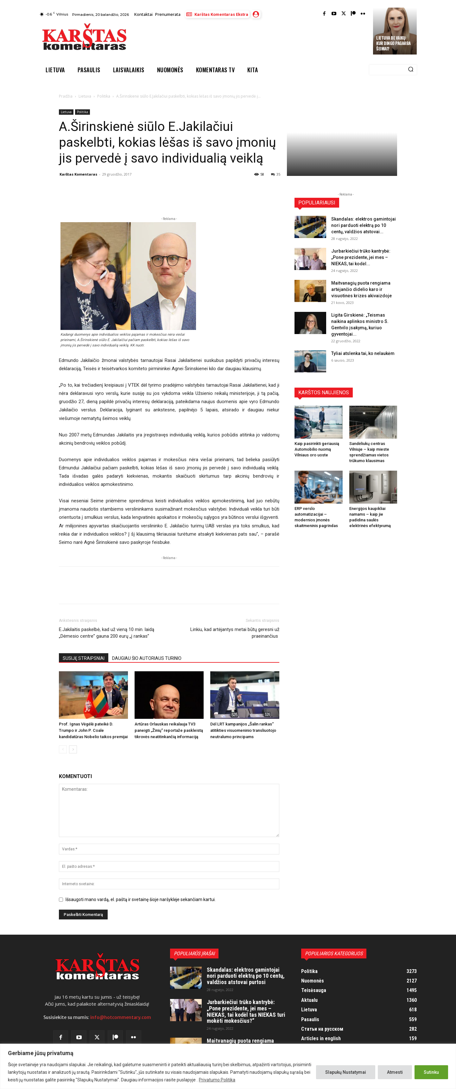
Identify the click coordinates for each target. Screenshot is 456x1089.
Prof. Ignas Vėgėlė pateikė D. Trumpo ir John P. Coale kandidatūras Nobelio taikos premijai (93, 730)
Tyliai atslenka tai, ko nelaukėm (363, 353)
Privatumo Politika (217, 1079)
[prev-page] (63, 749)
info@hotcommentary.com (120, 1017)
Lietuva (85, 96)
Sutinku (431, 1072)
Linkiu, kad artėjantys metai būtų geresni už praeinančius (234, 633)
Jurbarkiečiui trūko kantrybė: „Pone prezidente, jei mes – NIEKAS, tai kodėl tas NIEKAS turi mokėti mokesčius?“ (246, 1011)
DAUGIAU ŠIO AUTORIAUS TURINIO (146, 658)
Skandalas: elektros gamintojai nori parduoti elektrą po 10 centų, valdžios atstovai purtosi (246, 976)
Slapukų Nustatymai (345, 1072)
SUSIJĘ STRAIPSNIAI (83, 658)
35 (275, 174)
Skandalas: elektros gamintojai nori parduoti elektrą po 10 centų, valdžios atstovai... (363, 225)
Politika (103, 96)
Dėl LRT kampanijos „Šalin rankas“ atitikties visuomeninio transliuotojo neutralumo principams (243, 730)
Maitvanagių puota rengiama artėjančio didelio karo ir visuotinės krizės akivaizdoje (361, 289)
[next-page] (73, 749)
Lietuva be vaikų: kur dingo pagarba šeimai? (393, 43)
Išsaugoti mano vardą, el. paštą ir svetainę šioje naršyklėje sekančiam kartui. (141, 899)
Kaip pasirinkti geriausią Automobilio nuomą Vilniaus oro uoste (316, 449)
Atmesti (395, 1072)
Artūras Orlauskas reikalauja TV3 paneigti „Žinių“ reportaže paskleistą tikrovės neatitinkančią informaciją (169, 730)
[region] (228, 1066)
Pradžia (66, 96)
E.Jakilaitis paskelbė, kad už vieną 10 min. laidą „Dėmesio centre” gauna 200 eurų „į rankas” (106, 633)
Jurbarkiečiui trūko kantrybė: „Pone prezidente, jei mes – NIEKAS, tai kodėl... (360, 257)
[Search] (411, 70)
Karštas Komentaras (78, 174)
